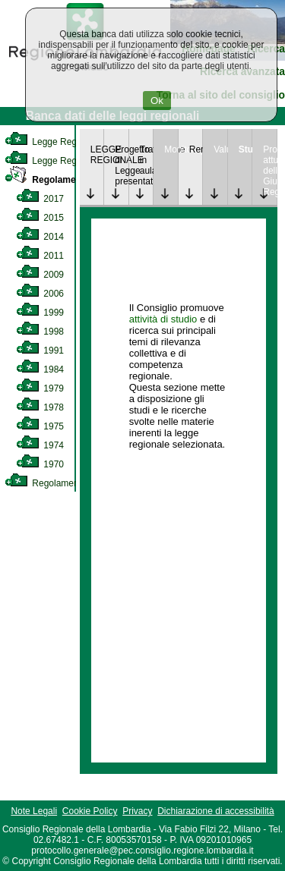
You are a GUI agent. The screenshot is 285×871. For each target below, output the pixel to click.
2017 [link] (40, 198)
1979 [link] (40, 388)
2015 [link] (40, 217)
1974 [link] (40, 445)
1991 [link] (40, 350)
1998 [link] (40, 331)
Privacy (137, 811)
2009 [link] (40, 274)
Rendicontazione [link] (196, 149)
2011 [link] (40, 255)
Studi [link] (245, 149)
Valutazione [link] (220, 149)
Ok (156, 100)
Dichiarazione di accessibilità (215, 811)
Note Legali (34, 811)
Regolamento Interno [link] (64, 180)
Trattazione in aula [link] (147, 160)
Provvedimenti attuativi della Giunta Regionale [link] (270, 170)
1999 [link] (40, 312)
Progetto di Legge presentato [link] (121, 165)
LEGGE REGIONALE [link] (97, 154)
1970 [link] (40, 464)
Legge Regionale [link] (53, 142)
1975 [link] (40, 426)
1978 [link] (40, 407)
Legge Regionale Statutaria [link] (74, 161)
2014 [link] (40, 236)
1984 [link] (40, 369)
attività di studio (163, 319)
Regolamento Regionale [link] (67, 483)
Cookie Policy (90, 811)
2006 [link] (40, 293)
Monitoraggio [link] (171, 149)
